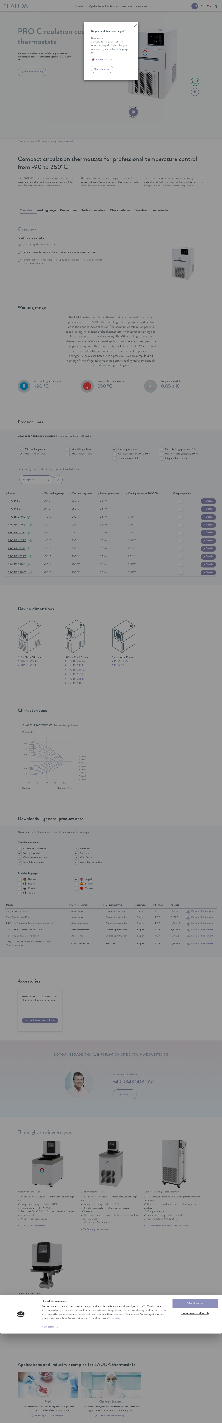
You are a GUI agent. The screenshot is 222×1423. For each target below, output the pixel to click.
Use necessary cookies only (195, 1403)
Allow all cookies (195, 1393)
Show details (48, 1416)
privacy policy (113, 1408)
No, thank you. (102, 69)
